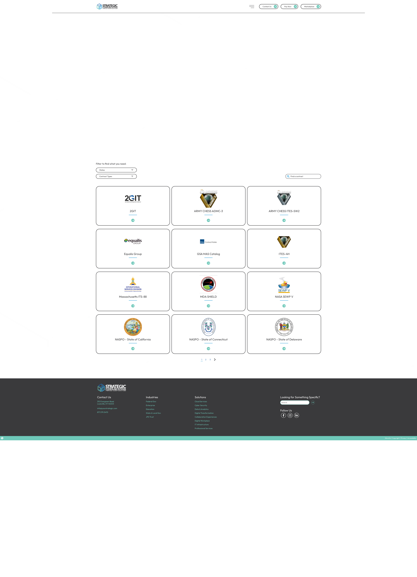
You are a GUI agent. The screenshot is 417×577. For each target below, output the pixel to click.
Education (150, 409)
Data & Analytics (201, 409)
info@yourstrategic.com (107, 408)
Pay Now (291, 6)
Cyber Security (201, 405)
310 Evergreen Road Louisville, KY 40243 (105, 402)
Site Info (390, 438)
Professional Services (203, 428)
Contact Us (270, 6)
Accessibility (412, 438)
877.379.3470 (102, 412)
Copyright (397, 438)
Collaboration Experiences (206, 417)
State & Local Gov (153, 413)
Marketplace (312, 6)
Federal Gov (151, 401)
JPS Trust (150, 417)
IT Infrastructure (201, 424)
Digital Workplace (202, 420)
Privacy (404, 438)
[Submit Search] (313, 402)
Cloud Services (201, 401)
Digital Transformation (204, 413)
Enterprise (150, 405)
